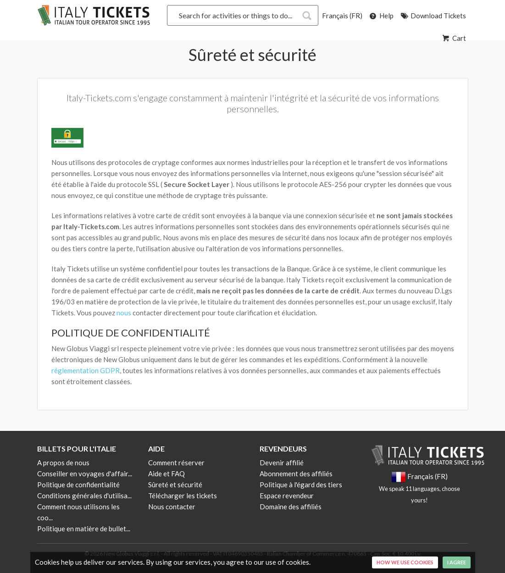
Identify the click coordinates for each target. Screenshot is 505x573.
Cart (453, 38)
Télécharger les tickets (182, 495)
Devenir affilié (282, 462)
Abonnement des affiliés (296, 473)
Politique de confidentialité (78, 484)
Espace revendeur (287, 495)
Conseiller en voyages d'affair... (84, 473)
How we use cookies (405, 562)
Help (381, 15)
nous (124, 313)
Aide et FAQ (166, 473)
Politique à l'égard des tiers (301, 484)
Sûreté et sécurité (175, 484)
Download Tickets (433, 15)
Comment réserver (176, 462)
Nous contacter (171, 506)
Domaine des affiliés (291, 506)
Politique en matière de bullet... (83, 528)
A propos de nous (63, 462)
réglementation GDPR (85, 370)
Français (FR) (342, 15)
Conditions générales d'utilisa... (84, 495)
